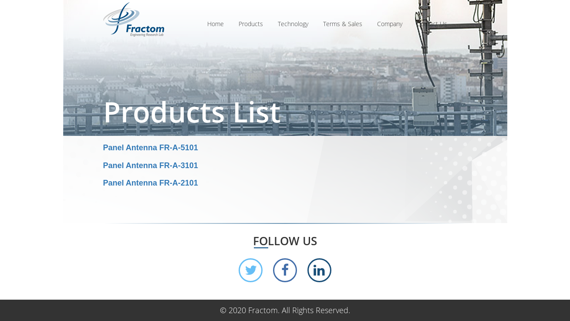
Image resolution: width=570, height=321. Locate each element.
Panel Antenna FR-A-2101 (150, 183)
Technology (293, 24)
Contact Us (432, 24)
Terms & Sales (342, 24)
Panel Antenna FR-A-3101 (150, 165)
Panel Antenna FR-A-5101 (150, 147)
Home (215, 24)
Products (251, 24)
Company (389, 24)
